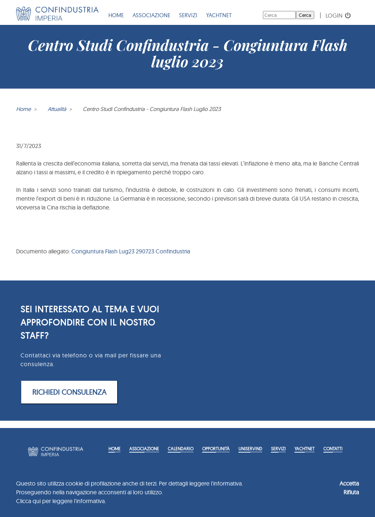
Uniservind (250, 448)
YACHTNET (219, 15)
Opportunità (216, 448)
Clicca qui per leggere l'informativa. (61, 501)
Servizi (188, 15)
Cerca (305, 15)
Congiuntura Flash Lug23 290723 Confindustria (130, 251)
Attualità (57, 108)
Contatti (332, 448)
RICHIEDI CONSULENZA (69, 392)
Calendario (180, 448)
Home (116, 15)
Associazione (151, 15)
